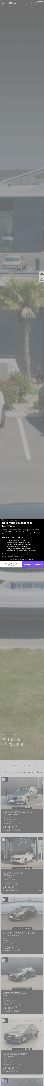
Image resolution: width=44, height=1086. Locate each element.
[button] (41, 4)
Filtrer (15, 765)
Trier (27, 765)
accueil (4, 734)
